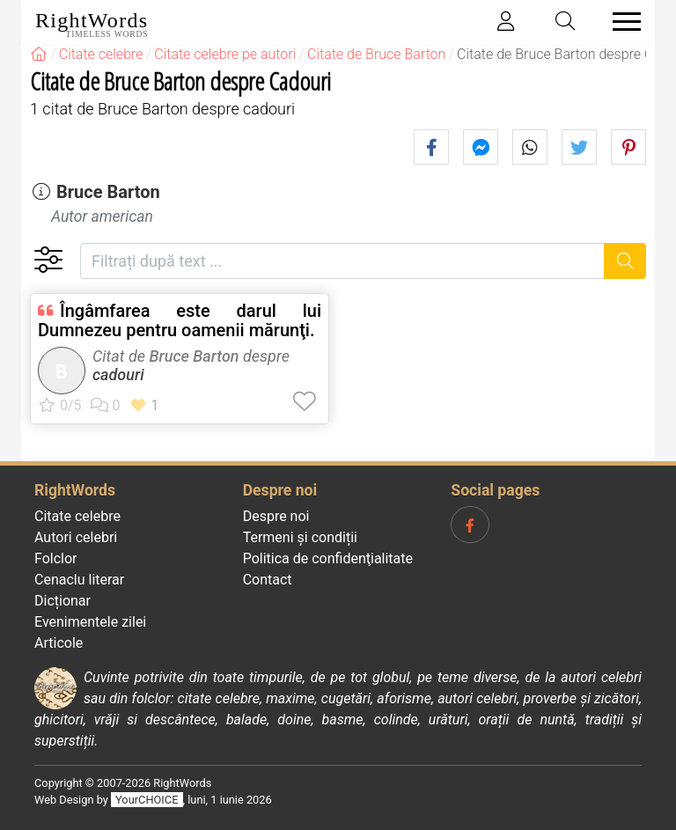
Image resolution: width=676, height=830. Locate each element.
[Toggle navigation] (621, 21)
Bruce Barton (108, 191)
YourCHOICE (146, 799)
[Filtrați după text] (342, 261)
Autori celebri (75, 537)
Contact (267, 579)
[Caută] (625, 261)
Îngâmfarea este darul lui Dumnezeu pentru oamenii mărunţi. (179, 320)
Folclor (55, 558)
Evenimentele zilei (90, 621)
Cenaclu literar (79, 579)
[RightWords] (39, 54)
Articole (58, 643)
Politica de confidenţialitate (328, 558)
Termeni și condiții (300, 537)
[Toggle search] (566, 21)
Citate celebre (77, 516)
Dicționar (62, 600)
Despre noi (276, 516)
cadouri (118, 374)
